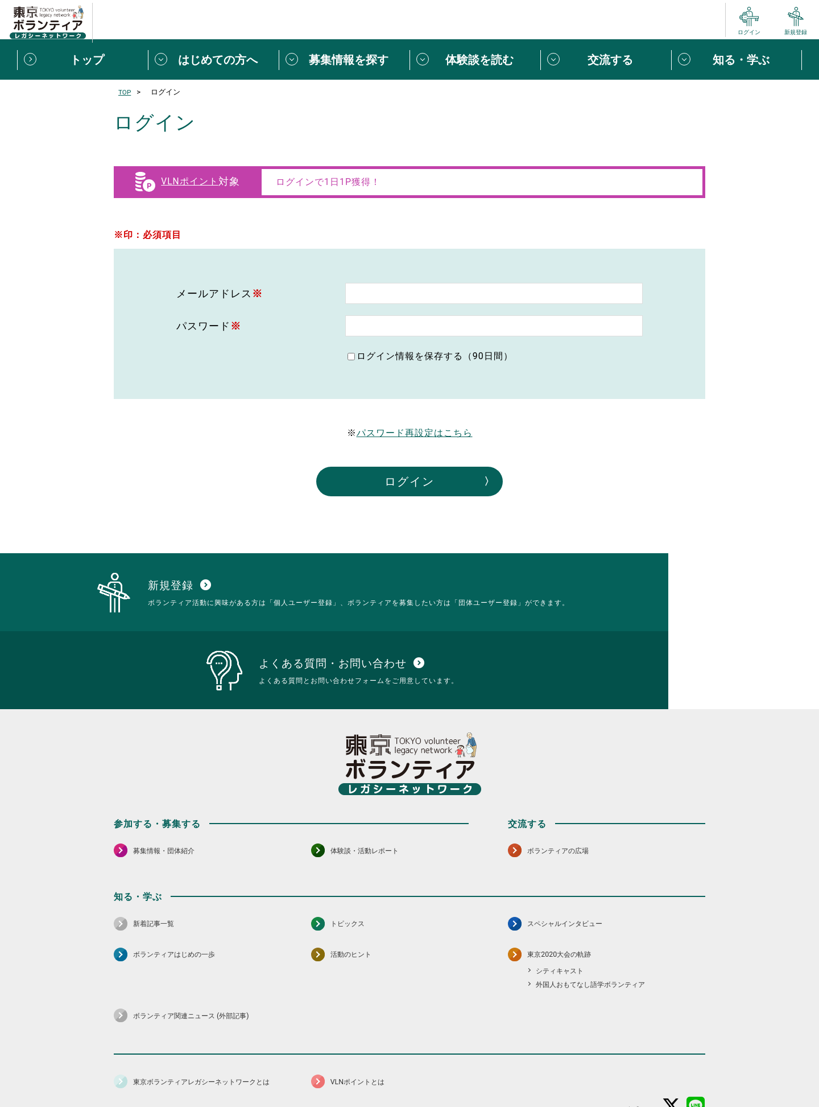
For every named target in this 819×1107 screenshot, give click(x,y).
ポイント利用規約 (542, 1070)
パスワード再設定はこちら (415, 432)
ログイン (409, 481)
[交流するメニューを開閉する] (605, 60)
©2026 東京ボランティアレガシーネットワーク (409, 1095)
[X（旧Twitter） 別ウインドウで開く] (671, 1040)
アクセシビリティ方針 (374, 1070)
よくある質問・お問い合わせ (631, 1070)
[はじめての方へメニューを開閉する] (213, 60)
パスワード (208, 326)
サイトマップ (163, 1070)
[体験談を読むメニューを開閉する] (475, 60)
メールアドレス (219, 293)
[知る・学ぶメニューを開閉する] (736, 60)
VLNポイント (189, 181)
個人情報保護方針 (294, 1070)
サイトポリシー (226, 1070)
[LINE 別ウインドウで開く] (695, 1040)
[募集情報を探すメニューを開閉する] (344, 60)
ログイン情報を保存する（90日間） (435, 356)
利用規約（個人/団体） (461, 1070)
